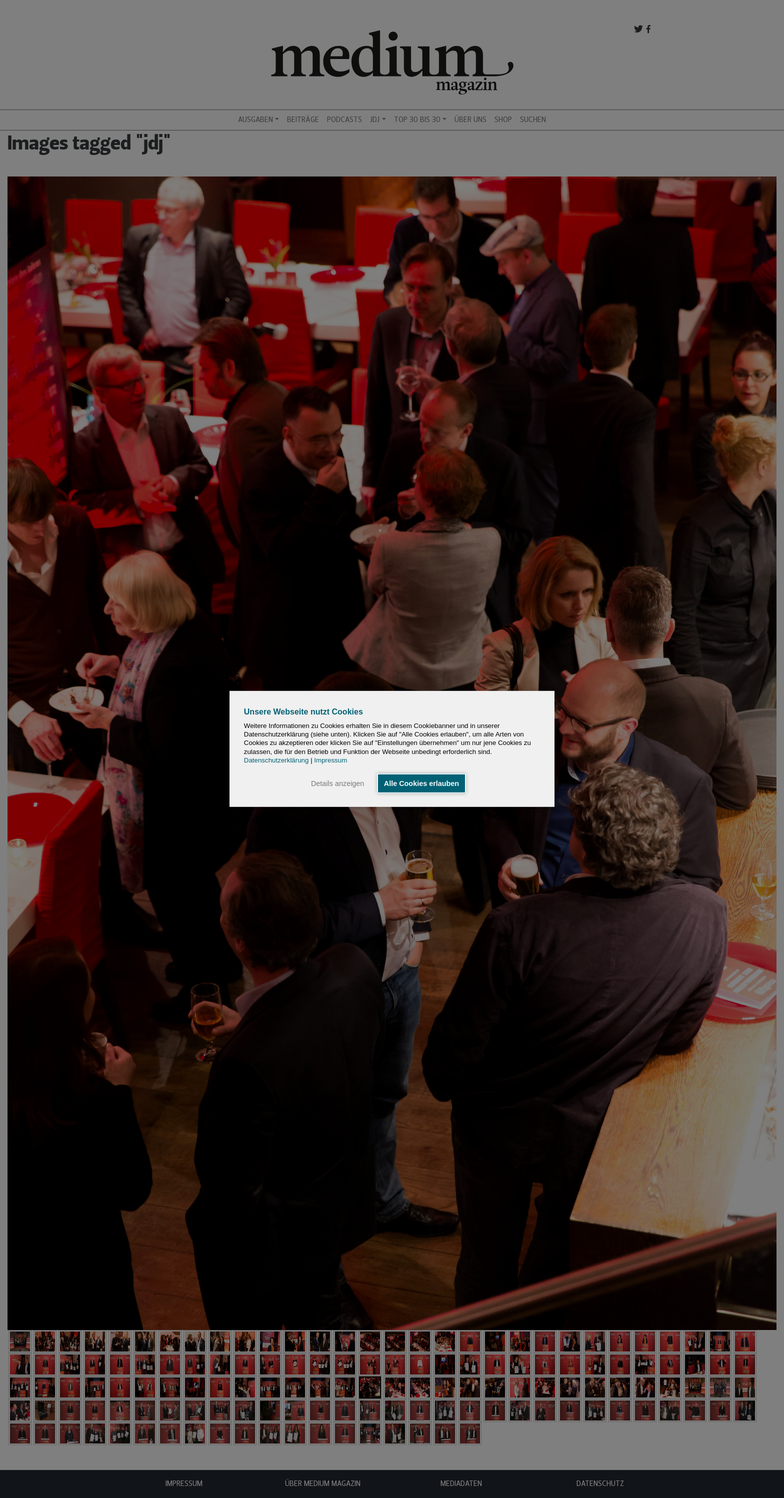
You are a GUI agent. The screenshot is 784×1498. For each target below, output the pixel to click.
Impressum (330, 760)
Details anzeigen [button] (337, 784)
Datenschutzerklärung (276, 760)
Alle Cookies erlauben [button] (421, 784)
